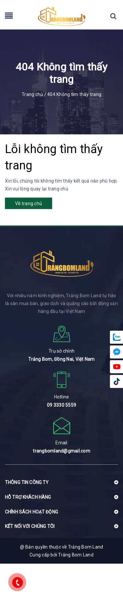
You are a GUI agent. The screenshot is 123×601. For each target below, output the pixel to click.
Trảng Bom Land (75, 554)
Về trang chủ (28, 203)
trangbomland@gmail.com (61, 451)
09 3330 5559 (61, 405)
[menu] (9, 17)
